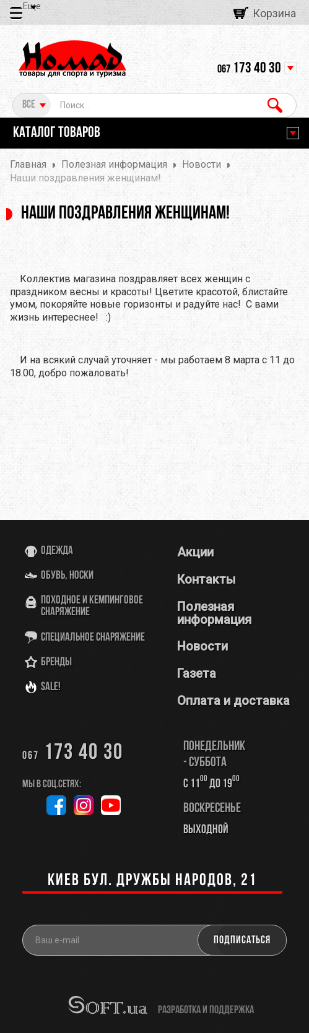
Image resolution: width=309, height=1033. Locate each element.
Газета (196, 673)
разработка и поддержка (206, 1009)
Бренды (56, 662)
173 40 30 (249, 68)
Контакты (206, 579)
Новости (202, 646)
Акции (195, 552)
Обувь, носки (67, 576)
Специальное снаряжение (93, 638)
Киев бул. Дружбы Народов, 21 (152, 881)
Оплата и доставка (233, 700)
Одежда (57, 551)
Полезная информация (214, 613)
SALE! (51, 687)
